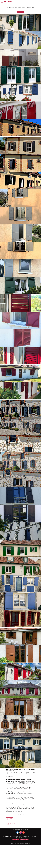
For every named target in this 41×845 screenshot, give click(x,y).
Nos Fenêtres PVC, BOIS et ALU (10, 818)
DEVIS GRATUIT (20, 11)
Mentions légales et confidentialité (17, 843)
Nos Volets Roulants (9, 824)
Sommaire (28, 843)
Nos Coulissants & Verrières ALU (10, 823)
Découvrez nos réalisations (20, 830)
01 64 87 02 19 (34, 836)
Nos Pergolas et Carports (9, 820)
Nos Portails (7, 819)
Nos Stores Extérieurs (9, 815)
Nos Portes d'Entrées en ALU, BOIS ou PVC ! (12, 822)
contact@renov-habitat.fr (20, 837)
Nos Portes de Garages (9, 817)
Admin (24, 843)
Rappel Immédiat (24, 839)
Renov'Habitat (23, 812)
